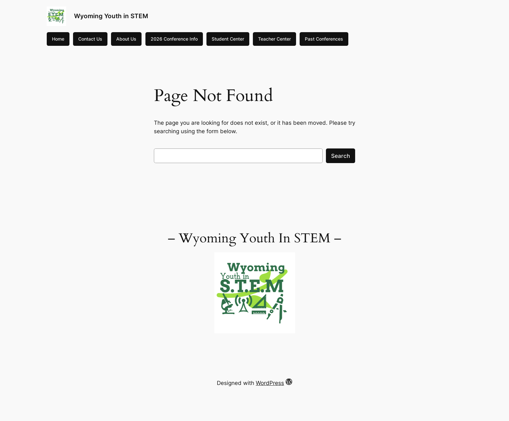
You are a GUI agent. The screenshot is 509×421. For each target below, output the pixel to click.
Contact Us (90, 39)
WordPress (270, 383)
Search (340, 156)
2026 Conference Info (174, 39)
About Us (126, 39)
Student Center (228, 39)
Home (58, 39)
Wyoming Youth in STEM (111, 16)
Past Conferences (324, 39)
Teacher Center (274, 39)
